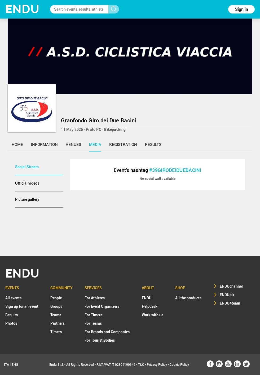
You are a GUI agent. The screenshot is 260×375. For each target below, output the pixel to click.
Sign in (241, 9)
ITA (6, 364)
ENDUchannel (231, 286)
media (95, 144)
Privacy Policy (157, 364)
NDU (22, 9)
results (153, 144)
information (44, 144)
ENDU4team (230, 303)
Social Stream (27, 166)
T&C (141, 364)
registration (123, 144)
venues (73, 144)
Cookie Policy (179, 364)
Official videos (27, 183)
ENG (14, 364)
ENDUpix (227, 294)
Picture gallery (27, 199)
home (17, 144)
